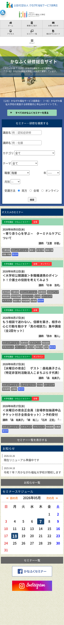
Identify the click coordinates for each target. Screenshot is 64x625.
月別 (7, 182)
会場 (34, 190)
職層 (7, 173)
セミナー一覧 (32, 560)
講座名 (7, 132)
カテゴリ (8, 153)
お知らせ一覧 (32, 482)
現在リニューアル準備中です (21, 460)
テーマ (7, 163)
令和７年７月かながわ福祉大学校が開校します (32, 472)
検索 (32, 199)
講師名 (7, 143)
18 (14, 536)
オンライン (50, 190)
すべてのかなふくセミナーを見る (32, 112)
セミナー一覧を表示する (32, 440)
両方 (22, 190)
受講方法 (9, 190)
